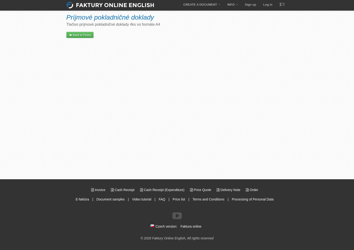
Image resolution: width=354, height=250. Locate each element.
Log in (268, 4)
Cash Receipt (123, 190)
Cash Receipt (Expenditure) (162, 190)
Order (252, 190)
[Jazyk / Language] (282, 5)
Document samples (111, 199)
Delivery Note (229, 190)
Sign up (250, 4)
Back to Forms (80, 35)
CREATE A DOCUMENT (201, 4)
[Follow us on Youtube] (177, 216)
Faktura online (190, 226)
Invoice (98, 190)
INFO (232, 4)
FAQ (162, 199)
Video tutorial (141, 199)
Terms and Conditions (208, 199)
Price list (179, 199)
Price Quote (201, 190)
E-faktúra (82, 199)
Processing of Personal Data (252, 199)
